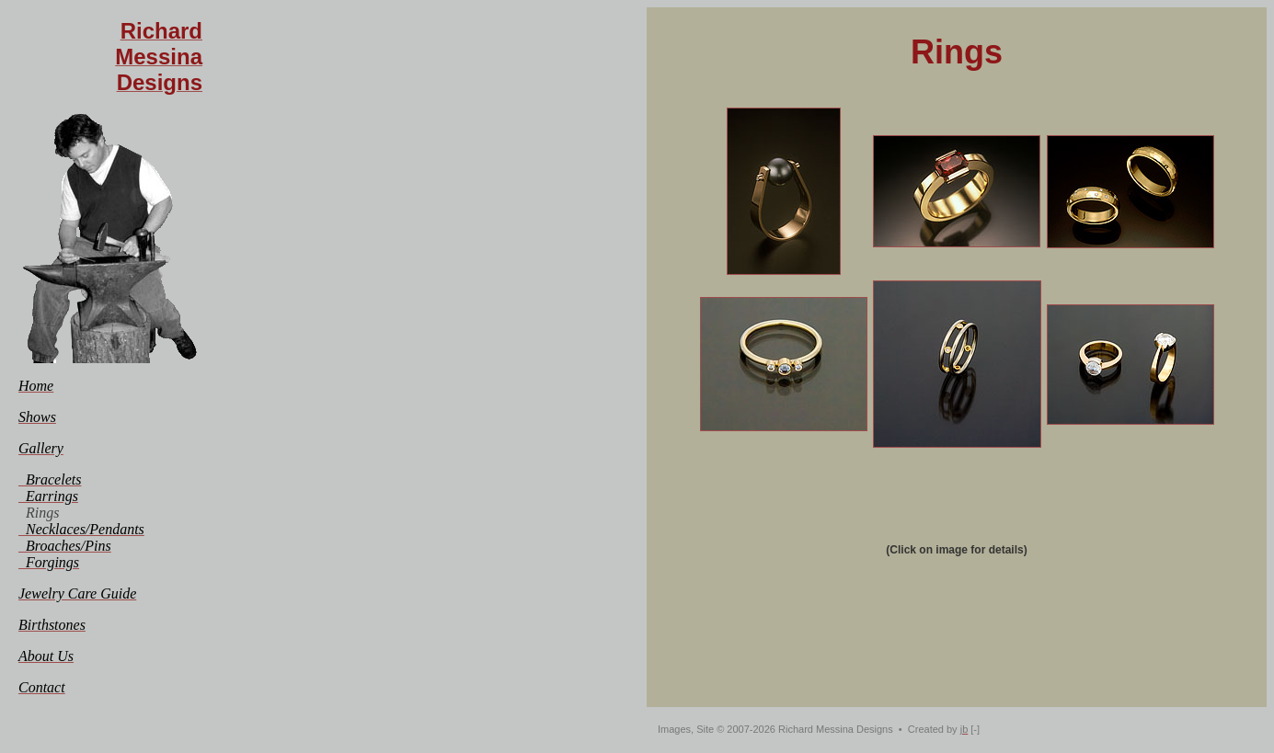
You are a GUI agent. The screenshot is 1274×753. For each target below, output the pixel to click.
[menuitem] (35, 386)
